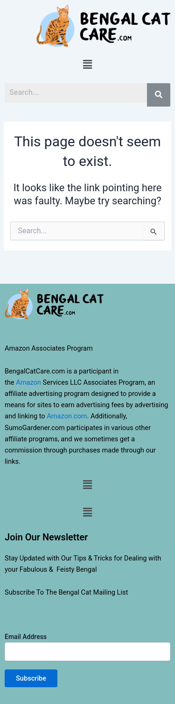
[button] (87, 65)
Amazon (28, 382)
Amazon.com (67, 416)
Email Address (87, 647)
